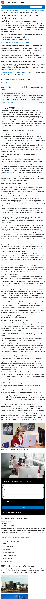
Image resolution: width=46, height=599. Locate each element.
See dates (41, 102)
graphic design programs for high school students (17, 325)
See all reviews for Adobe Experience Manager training (15, 537)
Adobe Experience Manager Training (34, 10)
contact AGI (41, 248)
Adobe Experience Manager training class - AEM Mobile (17, 42)
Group (5, 503)
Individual (6, 501)
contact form (8, 172)
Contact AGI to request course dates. (11, 83)
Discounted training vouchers (8, 177)
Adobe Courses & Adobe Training (14, 10)
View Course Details (7, 102)
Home (2, 10)
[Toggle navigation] (3, 7)
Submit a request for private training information (14, 72)
